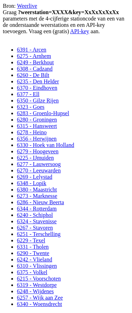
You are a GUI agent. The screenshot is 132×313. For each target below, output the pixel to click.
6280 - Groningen (37, 120)
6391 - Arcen (31, 50)
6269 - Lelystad (34, 177)
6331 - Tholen (33, 247)
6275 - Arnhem (34, 56)
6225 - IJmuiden (35, 158)
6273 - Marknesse (37, 196)
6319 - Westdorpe (37, 285)
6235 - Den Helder (38, 81)
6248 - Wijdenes (35, 291)
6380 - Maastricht (37, 190)
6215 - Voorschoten (39, 279)
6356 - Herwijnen (37, 139)
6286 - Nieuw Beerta (40, 202)
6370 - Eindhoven (37, 88)
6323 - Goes (30, 107)
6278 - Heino (31, 132)
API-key (79, 31)
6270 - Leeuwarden (39, 170)
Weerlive (27, 6)
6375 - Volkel (32, 272)
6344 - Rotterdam (37, 209)
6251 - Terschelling (39, 234)
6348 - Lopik (31, 183)
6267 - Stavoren (35, 228)
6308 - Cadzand (34, 69)
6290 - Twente (33, 253)
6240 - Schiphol (35, 215)
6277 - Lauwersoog (39, 164)
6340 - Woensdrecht (39, 304)
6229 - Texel (31, 240)
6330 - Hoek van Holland (45, 145)
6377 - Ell (28, 94)
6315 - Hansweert (37, 126)
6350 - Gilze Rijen (38, 101)
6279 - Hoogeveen (37, 151)
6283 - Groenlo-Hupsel (43, 113)
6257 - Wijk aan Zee (40, 298)
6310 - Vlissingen (37, 266)
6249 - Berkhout (35, 62)
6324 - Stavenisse (37, 221)
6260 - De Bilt (33, 75)
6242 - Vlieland (34, 259)
